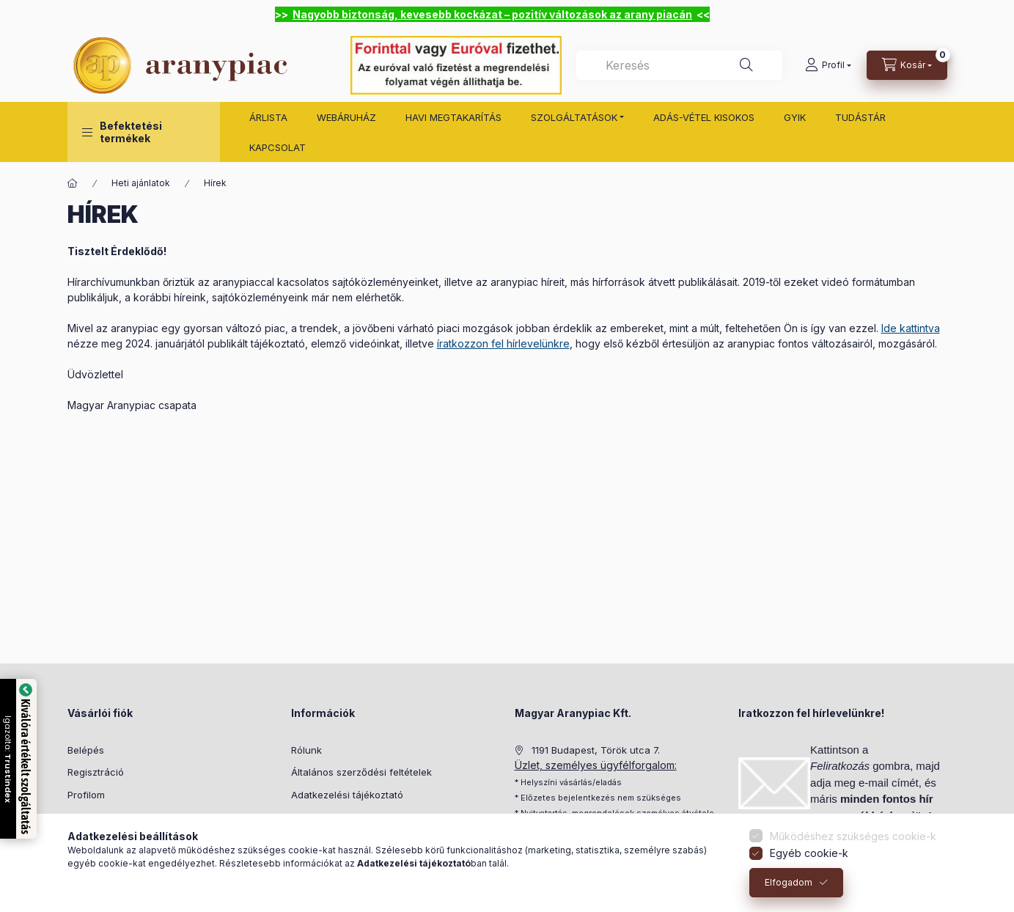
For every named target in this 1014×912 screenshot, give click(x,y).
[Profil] (828, 65)
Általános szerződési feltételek (361, 772)
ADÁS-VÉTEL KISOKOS (703, 117)
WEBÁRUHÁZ (346, 117)
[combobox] (679, 65)
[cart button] (907, 65)
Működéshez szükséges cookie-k (853, 842)
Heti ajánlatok (140, 182)
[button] (143, 132)
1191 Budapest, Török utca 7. (596, 750)
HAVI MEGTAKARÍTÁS (453, 117)
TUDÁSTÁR (860, 117)
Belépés (85, 750)
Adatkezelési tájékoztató (347, 795)
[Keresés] (746, 65)
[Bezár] (938, 14)
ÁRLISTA (268, 117)
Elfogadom (788, 888)
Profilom (86, 795)
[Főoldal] (72, 183)
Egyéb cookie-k (809, 859)
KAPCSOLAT (277, 147)
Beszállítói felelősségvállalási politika (375, 817)
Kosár (80, 817)
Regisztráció (95, 772)
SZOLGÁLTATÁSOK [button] (574, 117)
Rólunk (306, 750)
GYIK (795, 117)
